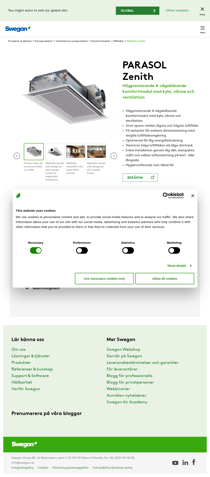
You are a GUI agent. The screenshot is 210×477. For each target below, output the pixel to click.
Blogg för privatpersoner (130, 382)
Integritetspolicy (22, 467)
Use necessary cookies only (104, 278)
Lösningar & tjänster (30, 356)
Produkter (21, 363)
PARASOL (118, 41)
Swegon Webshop (123, 350)
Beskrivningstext (42, 288)
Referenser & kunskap (32, 369)
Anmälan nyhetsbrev (126, 396)
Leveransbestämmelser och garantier (142, 363)
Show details (176, 265)
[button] (114, 156)
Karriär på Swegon (124, 356)
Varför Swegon (25, 389)
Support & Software (30, 376)
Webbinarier (118, 389)
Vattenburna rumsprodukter (72, 41)
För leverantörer (122, 369)
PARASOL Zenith (136, 41)
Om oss (18, 350)
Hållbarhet (21, 382)
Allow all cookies (164, 278)
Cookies (43, 467)
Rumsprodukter (44, 41)
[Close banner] (192, 195)
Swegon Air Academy (127, 402)
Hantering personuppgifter (70, 467)
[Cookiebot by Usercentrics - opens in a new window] (166, 195)
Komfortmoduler (101, 41)
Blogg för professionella (129, 376)
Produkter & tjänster (20, 41)
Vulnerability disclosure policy (112, 467)
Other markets (177, 10)
